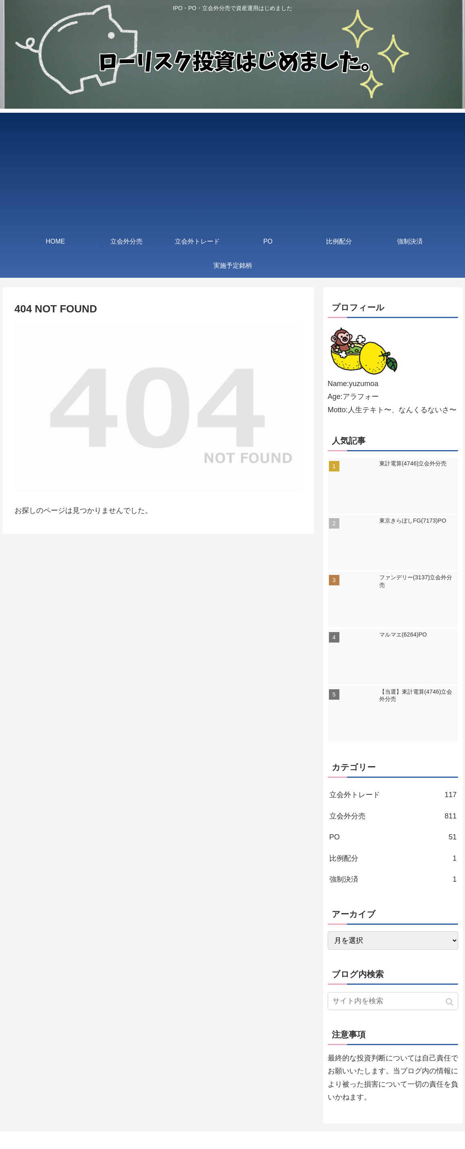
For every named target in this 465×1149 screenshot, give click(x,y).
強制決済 (393, 879)
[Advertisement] (232, 169)
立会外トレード (393, 794)
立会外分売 (393, 816)
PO (393, 837)
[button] (450, 1002)
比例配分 (393, 858)
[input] (393, 1001)
